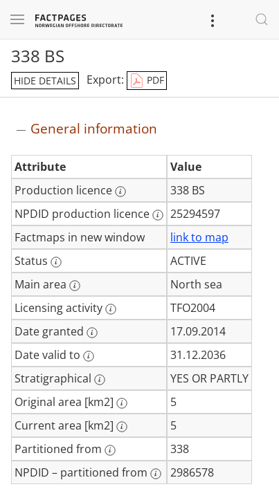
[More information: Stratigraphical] (99, 379)
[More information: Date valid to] (88, 356)
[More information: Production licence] (120, 191)
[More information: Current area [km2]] (121, 426)
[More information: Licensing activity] (110, 309)
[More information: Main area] (74, 285)
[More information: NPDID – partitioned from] (155, 473)
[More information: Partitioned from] (110, 450)
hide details (45, 80)
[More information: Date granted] (92, 332)
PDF (146, 81)
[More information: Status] (56, 262)
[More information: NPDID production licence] (157, 215)
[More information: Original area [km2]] (121, 403)
